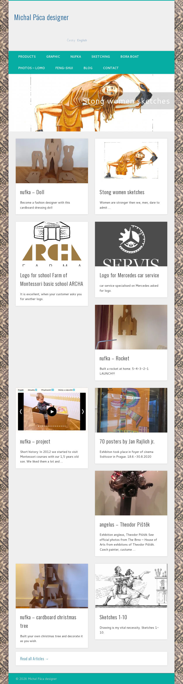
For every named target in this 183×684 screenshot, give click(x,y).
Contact (111, 68)
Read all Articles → (34, 658)
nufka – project (35, 441)
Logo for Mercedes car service (129, 275)
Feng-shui (64, 68)
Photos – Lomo (31, 68)
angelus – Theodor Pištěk (125, 524)
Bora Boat (129, 56)
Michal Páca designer (41, 17)
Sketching (100, 56)
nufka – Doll (32, 192)
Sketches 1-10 (113, 617)
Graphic (53, 56)
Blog (87, 68)
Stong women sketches (126, 100)
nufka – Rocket (114, 358)
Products (27, 56)
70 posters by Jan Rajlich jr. (127, 441)
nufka (75, 56)
